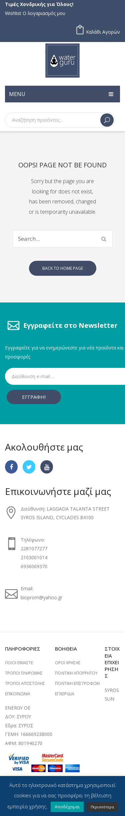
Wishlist (13, 13)
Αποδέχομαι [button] (67, 807)
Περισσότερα (102, 806)
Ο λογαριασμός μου (44, 13)
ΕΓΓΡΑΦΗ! (34, 396)
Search (107, 120)
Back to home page (62, 268)
